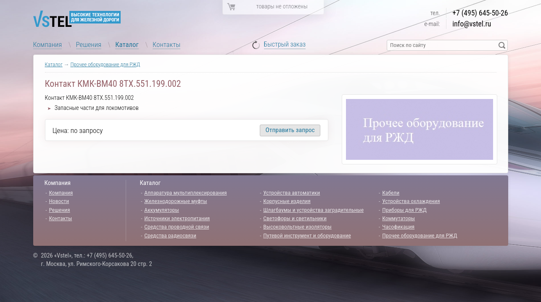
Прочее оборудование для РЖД (105, 64)
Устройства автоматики (291, 192)
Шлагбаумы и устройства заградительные (313, 209)
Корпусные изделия (286, 201)
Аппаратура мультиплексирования (185, 192)
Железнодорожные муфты (175, 201)
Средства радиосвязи (170, 235)
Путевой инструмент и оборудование (307, 235)
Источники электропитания (177, 218)
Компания (47, 44)
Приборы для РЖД (404, 209)
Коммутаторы (398, 218)
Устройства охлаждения (411, 201)
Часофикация (398, 226)
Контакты (166, 44)
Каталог (127, 44)
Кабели (390, 192)
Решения (88, 44)
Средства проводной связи (176, 226)
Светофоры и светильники (295, 218)
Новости (59, 201)
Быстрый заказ (285, 44)
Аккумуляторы (161, 209)
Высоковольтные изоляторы (297, 226)
